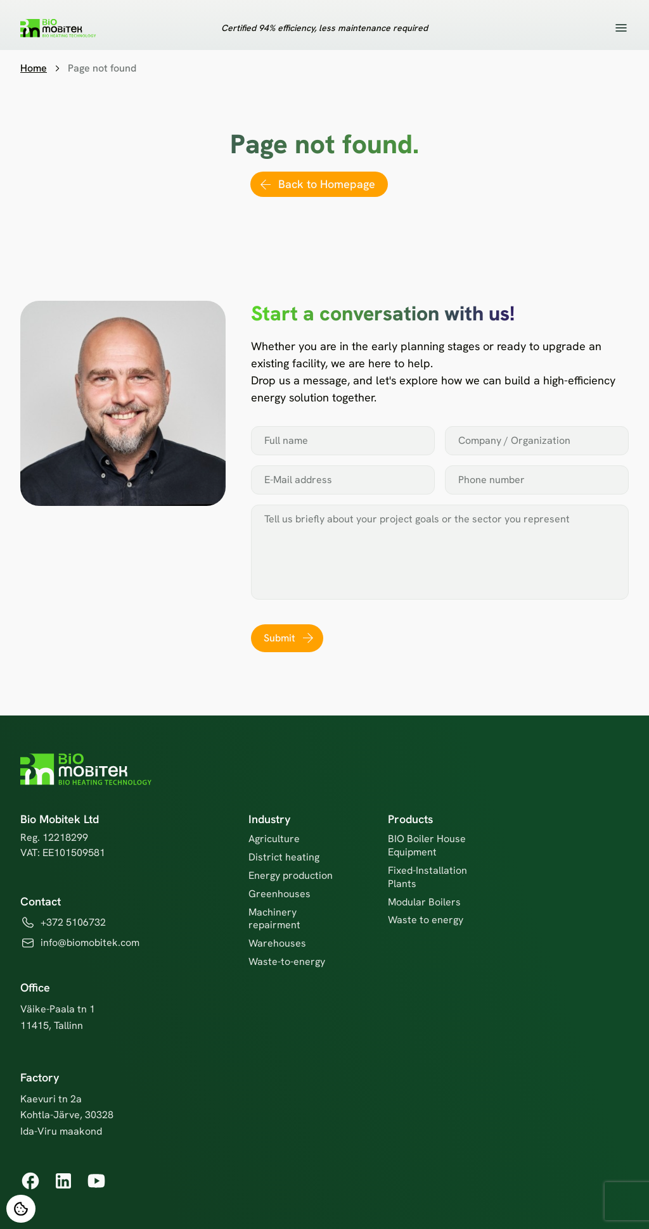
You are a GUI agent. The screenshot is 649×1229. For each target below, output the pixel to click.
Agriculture (274, 838)
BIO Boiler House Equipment (427, 845)
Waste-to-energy (286, 961)
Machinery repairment (274, 918)
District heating (283, 857)
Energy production (290, 875)
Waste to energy (425, 919)
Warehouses (277, 943)
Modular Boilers (424, 902)
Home (33, 68)
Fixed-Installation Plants (427, 877)
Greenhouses (279, 893)
